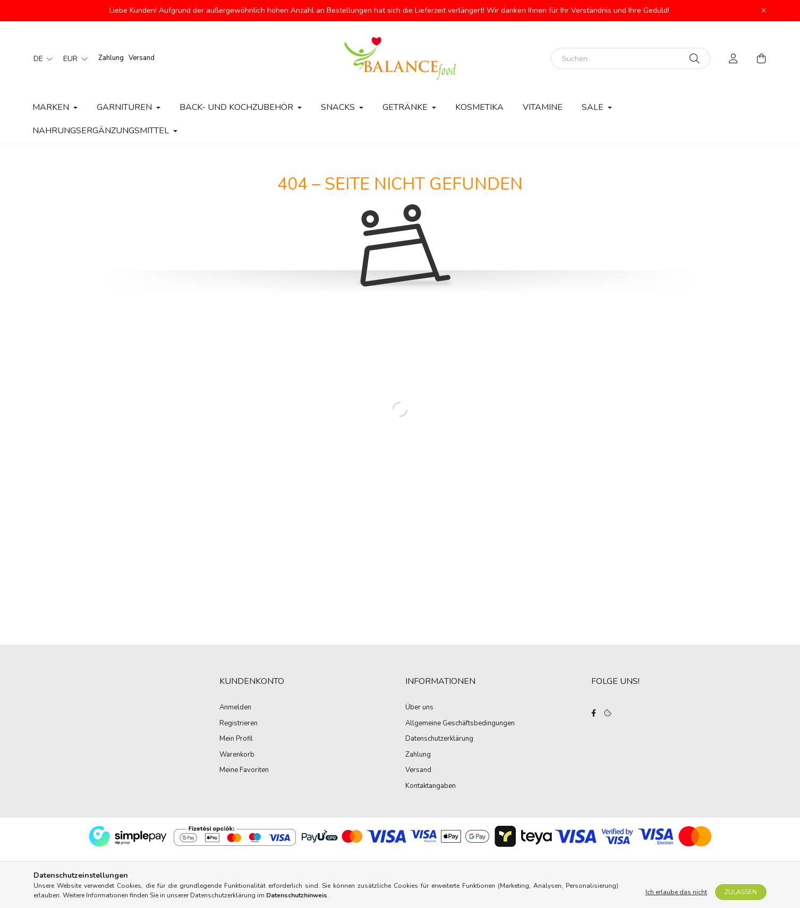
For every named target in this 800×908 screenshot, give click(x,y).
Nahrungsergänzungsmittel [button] (101, 130)
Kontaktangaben (430, 786)
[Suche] (695, 58)
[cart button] (761, 58)
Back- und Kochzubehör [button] (237, 107)
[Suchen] (630, 58)
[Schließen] (764, 11)
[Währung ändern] (73, 58)
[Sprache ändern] (40, 58)
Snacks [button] (339, 107)
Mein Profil (236, 739)
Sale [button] (594, 107)
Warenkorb (236, 755)
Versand (142, 58)
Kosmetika (479, 107)
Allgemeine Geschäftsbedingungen (460, 723)
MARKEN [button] (51, 107)
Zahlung (111, 58)
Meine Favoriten (244, 770)
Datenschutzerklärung (439, 739)
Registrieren (238, 723)
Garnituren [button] (125, 107)
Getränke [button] (406, 107)
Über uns (419, 708)
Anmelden (235, 708)
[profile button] (733, 58)
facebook (593, 713)
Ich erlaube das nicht (676, 893)
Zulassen (741, 893)
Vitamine (543, 107)
